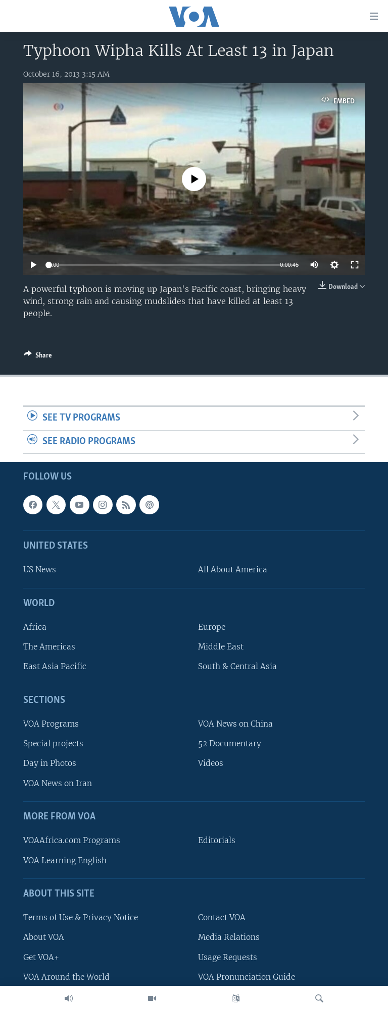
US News (39, 570)
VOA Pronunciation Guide (246, 977)
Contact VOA (222, 918)
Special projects (53, 744)
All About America (232, 570)
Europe (211, 627)
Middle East (221, 647)
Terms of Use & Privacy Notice (80, 918)
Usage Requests (227, 957)
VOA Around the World (66, 977)
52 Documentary (229, 744)
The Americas (49, 647)
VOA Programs (51, 724)
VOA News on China (235, 724)
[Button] (38, 357)
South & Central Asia (237, 667)
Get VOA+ (41, 957)
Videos (210, 763)
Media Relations (229, 937)
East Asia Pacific (54, 667)
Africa (34, 627)
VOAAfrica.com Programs (71, 841)
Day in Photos (49, 763)
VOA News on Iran (57, 783)
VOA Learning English (65, 860)
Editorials (216, 841)
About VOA (43, 937)
